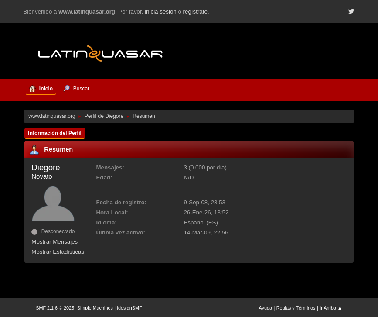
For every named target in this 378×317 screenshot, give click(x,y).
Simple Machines (95, 307)
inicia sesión (161, 11)
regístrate (195, 11)
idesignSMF (129, 307)
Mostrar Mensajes (54, 241)
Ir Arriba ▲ (331, 307)
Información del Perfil (55, 133)
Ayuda (265, 307)
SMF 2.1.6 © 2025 (55, 307)
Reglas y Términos (296, 307)
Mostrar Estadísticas (57, 251)
